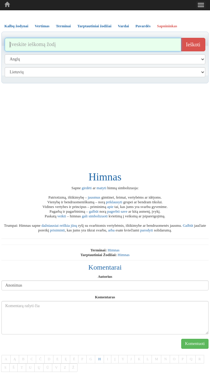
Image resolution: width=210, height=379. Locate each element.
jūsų (74, 225)
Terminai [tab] (63, 26)
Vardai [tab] (123, 26)
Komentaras (105, 297)
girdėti (87, 188)
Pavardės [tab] (142, 26)
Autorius (105, 276)
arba (111, 230)
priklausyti (114, 202)
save (124, 211)
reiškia (65, 225)
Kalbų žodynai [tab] (16, 26)
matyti (101, 188)
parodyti (146, 230)
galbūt (94, 211)
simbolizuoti (97, 216)
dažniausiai (49, 225)
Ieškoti (193, 45)
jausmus (94, 197)
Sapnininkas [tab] (167, 26)
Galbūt (188, 225)
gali (85, 216)
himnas (113, 250)
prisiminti (57, 230)
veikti (61, 216)
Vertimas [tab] (42, 26)
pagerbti (113, 211)
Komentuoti (195, 343)
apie (110, 206)
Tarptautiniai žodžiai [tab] (94, 26)
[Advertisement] (105, 127)
